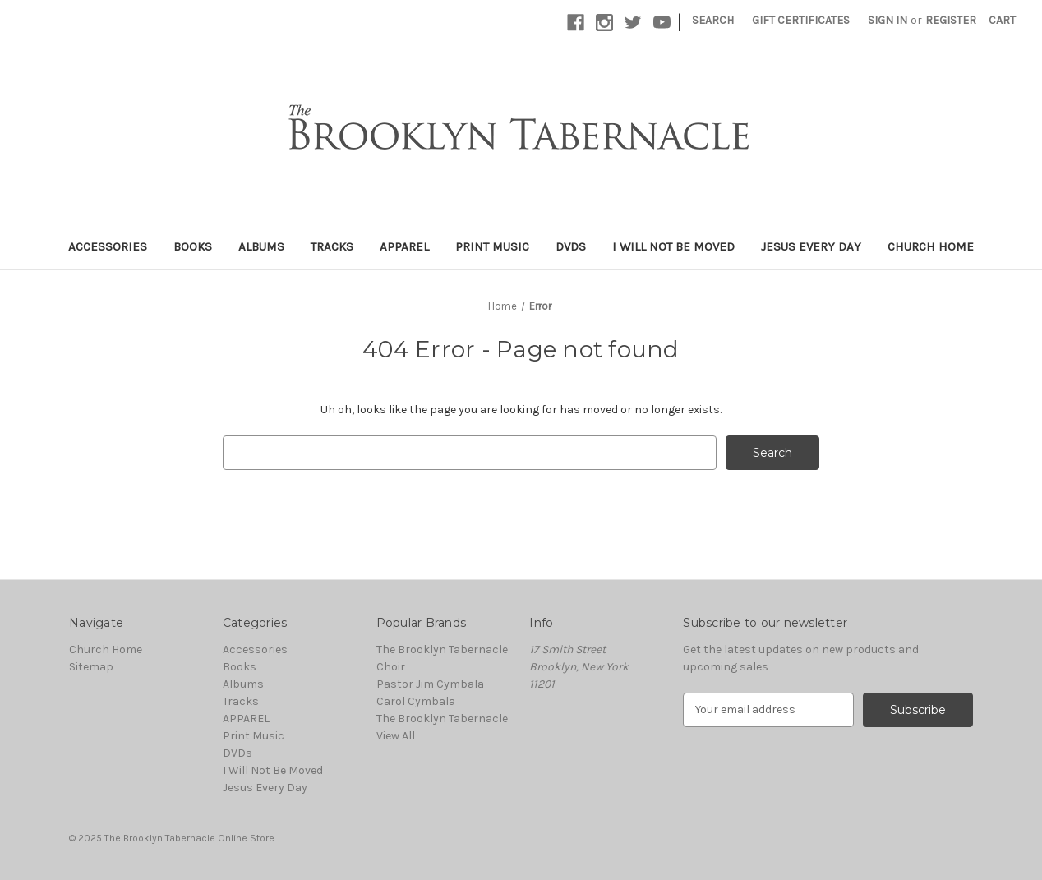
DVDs (571, 246)
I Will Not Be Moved (673, 246)
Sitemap (91, 667)
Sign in (887, 20)
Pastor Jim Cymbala (430, 684)
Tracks (332, 246)
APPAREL (404, 246)
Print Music (492, 246)
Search (713, 20)
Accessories (107, 246)
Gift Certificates (801, 20)
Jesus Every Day (811, 246)
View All (395, 736)
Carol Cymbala (415, 701)
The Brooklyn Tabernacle (442, 719)
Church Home (931, 246)
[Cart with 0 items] (1002, 20)
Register (950, 20)
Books (192, 246)
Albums (261, 246)
